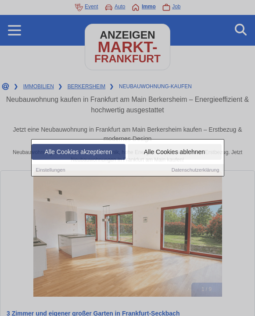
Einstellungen (50, 170)
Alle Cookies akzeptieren (78, 152)
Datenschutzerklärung (195, 170)
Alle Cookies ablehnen (174, 152)
